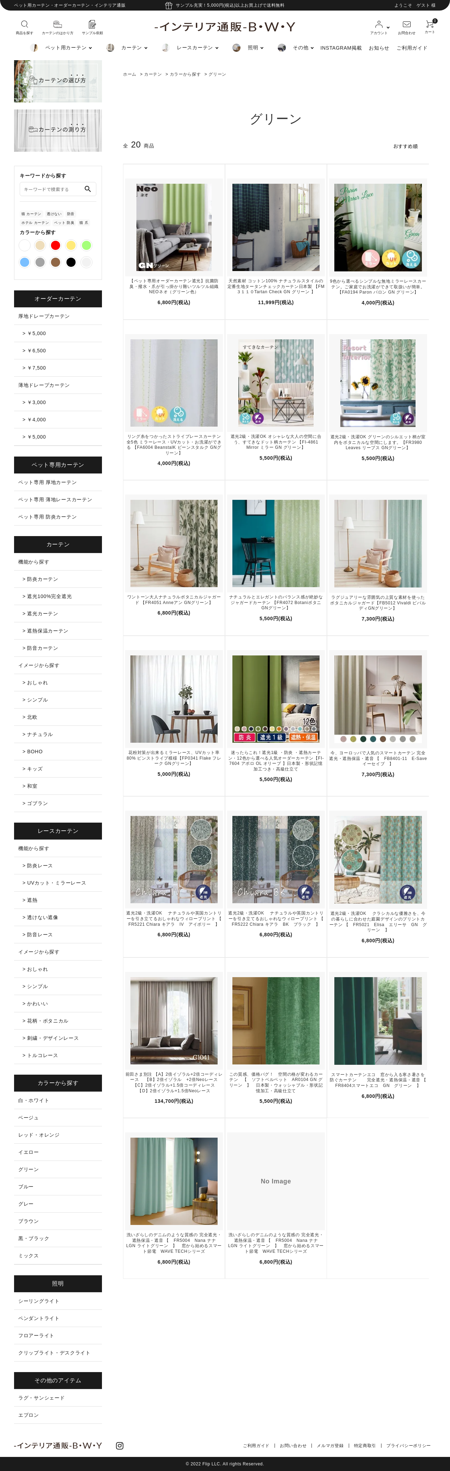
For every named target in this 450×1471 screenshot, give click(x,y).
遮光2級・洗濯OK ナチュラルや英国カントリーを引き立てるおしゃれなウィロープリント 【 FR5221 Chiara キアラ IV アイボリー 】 (174, 918)
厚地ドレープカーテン (44, 316)
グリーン (217, 74)
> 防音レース (37, 934)
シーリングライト (39, 1301)
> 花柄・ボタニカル (45, 1021)
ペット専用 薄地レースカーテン (55, 499)
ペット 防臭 (64, 223)
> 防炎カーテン (40, 579)
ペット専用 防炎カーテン (47, 517)
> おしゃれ (35, 682)
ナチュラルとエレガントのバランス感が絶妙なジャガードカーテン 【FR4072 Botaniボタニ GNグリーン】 (276, 602)
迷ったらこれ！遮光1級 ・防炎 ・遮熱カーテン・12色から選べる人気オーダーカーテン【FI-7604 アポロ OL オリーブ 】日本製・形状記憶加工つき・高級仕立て (276, 761)
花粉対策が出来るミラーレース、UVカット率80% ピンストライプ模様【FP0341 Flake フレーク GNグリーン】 (174, 758)
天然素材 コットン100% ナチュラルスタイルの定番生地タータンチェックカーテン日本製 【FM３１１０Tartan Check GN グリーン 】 (276, 286)
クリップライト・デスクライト (54, 1353)
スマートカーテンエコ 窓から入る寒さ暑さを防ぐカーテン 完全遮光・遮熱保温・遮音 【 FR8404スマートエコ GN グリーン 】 (378, 1080)
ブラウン (28, 1221)
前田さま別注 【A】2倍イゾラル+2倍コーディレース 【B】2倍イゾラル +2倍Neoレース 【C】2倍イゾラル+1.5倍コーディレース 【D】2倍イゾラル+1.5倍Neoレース (174, 1082)
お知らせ (379, 48)
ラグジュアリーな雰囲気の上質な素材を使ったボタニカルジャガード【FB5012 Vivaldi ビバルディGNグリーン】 (378, 603)
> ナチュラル (37, 734)
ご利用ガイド (412, 48)
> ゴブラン (35, 803)
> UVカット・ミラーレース (54, 883)
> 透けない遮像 (40, 917)
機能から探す (33, 562)
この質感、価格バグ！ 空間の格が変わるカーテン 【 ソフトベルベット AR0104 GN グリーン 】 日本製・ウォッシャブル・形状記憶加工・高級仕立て (276, 1082)
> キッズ (32, 769)
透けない (54, 214)
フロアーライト (36, 1335)
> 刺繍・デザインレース (50, 1038)
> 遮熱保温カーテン (45, 631)
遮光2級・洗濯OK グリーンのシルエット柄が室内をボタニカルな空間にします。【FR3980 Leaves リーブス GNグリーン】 (378, 442)
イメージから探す (39, 665)
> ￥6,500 (34, 350)
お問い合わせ (293, 1445)
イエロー (28, 1152)
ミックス (28, 1255)
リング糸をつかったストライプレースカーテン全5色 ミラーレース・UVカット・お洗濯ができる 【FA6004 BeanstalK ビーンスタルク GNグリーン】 (174, 444)
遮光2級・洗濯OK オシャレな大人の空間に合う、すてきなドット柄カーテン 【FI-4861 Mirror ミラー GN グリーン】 (276, 442)
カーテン (153, 74)
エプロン (28, 1415)
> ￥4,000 (34, 419)
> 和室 (30, 786)
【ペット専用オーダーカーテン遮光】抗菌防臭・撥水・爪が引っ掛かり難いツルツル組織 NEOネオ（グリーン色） (174, 286)
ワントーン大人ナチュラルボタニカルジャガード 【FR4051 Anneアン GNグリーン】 (174, 600)
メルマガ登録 (330, 1445)
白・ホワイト (33, 1100)
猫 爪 (83, 223)
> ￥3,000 (34, 402)
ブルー (26, 1186)
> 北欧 (30, 717)
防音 (71, 214)
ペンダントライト (39, 1318)
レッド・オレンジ (39, 1135)
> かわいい (35, 1003)
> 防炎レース (37, 865)
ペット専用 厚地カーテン (47, 482)
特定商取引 (365, 1445)
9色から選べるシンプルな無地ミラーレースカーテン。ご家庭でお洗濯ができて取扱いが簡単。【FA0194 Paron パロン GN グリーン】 (378, 287)
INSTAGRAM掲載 (341, 48)
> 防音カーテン (40, 648)
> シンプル (35, 700)
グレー (26, 1204)
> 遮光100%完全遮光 (47, 596)
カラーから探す (185, 74)
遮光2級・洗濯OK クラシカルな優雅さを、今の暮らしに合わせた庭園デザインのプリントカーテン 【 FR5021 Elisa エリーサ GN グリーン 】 (378, 921)
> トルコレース (40, 1055)
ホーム (129, 74)
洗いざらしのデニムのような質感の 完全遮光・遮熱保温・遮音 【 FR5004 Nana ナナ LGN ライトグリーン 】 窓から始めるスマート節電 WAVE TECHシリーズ (174, 1243)
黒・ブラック (33, 1238)
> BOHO (32, 751)
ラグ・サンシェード (41, 1398)
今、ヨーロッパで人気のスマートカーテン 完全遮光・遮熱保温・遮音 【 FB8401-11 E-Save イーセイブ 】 (378, 758)
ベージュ (28, 1117)
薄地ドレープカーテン (44, 385)
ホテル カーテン (35, 223)
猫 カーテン (31, 214)
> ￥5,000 (34, 333)
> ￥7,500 (34, 368)
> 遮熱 (30, 900)
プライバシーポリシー (408, 1445)
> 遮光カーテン (40, 613)
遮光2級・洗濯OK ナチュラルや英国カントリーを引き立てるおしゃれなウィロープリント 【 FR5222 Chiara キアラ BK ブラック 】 (276, 918)
